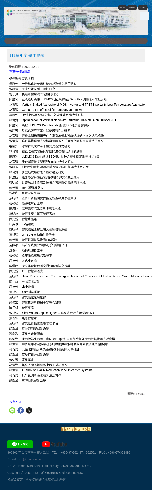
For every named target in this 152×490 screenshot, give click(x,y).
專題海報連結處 (19, 71)
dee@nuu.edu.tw (29, 459)
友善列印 (16, 402)
